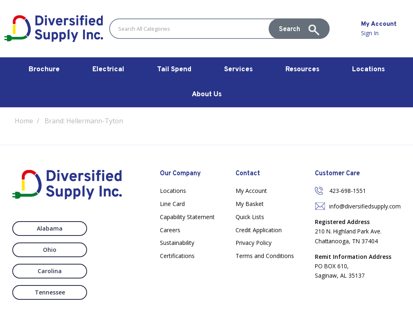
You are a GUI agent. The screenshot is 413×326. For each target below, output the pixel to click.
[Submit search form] (299, 28)
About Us (207, 94)
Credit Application (259, 230)
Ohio (109, 228)
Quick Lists (250, 217)
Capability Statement (187, 217)
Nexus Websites (222, 315)
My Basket (250, 204)
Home (24, 120)
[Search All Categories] (219, 28)
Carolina (42, 250)
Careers (170, 230)
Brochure (44, 69)
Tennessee (109, 250)
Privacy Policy (254, 243)
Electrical (108, 69)
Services (238, 69)
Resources (302, 69)
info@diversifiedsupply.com (365, 206)
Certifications (177, 256)
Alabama (42, 228)
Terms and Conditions (265, 256)
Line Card (172, 204)
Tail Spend (174, 69)
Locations (368, 69)
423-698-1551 (347, 191)
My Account (251, 191)
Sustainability (177, 243)
